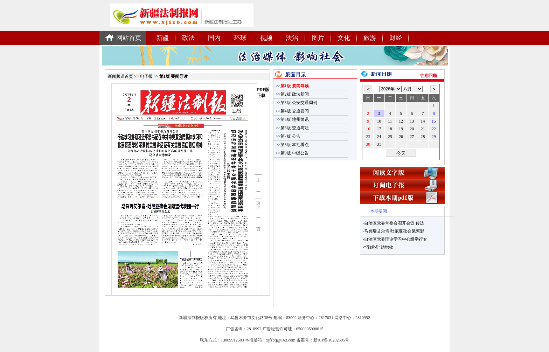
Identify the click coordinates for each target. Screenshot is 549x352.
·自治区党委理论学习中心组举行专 (395, 239)
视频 (266, 37)
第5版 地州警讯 (292, 119)
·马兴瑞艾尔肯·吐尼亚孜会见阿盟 (393, 231)
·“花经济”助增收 (378, 247)
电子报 (146, 76)
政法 (188, 37)
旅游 (369, 37)
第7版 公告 (288, 136)
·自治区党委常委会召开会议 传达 (393, 223)
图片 (318, 37)
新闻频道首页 (121, 76)
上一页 (258, 191)
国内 (214, 37)
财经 (395, 37)
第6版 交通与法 (292, 127)
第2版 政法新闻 (292, 94)
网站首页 (128, 37)
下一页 (258, 217)
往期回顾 (428, 75)
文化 (344, 37)
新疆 (162, 37)
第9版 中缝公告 (292, 153)
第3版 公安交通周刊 (296, 102)
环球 (240, 37)
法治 (292, 37)
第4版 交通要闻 (292, 111)
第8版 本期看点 (292, 144)
